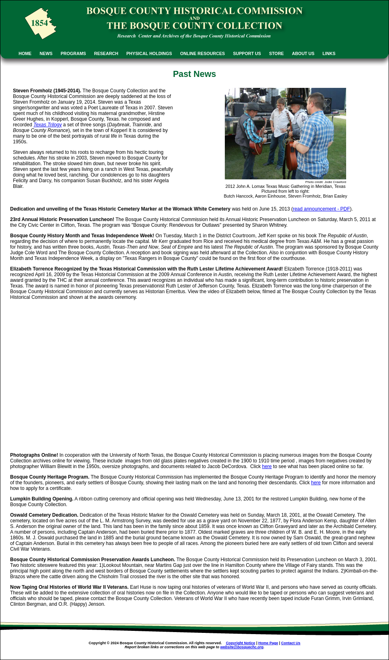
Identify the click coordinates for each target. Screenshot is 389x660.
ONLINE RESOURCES (202, 53)
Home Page (268, 643)
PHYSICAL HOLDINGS (149, 53)
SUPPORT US (247, 53)
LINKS (329, 53)
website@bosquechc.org (241, 647)
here (267, 466)
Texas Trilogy (48, 125)
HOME (25, 53)
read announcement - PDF (321, 209)
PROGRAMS (73, 53)
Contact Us (290, 643)
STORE (276, 53)
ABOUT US (303, 53)
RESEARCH (106, 53)
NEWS (46, 53)
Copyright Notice (241, 643)
